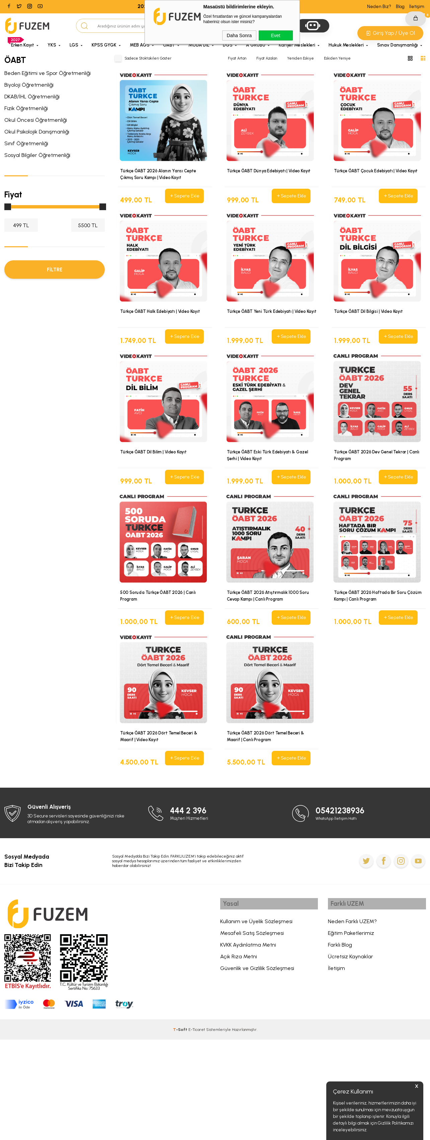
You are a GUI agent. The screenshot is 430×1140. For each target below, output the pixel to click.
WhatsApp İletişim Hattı (339, 918)
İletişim (416, 6)
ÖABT (169, 45)
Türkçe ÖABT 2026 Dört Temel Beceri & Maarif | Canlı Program (267, 817)
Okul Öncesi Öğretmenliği (35, 120)
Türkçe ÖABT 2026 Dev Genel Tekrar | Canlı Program (378, 496)
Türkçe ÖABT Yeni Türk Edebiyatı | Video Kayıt (268, 335)
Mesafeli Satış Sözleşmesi (252, 1035)
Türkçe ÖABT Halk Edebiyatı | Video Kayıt (162, 331)
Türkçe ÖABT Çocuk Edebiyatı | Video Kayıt (378, 171)
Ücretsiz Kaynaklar (350, 1058)
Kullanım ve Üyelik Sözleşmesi (256, 1023)
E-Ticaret (196, 1130)
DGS (228, 45)
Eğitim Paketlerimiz (351, 1035)
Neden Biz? (379, 6)
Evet (275, 35)
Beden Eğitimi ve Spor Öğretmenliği (47, 73)
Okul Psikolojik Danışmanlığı (36, 131)
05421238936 (342, 910)
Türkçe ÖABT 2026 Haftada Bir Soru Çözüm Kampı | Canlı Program (371, 656)
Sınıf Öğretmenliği (26, 143)
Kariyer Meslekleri (297, 45)
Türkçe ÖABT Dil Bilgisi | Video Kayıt (370, 331)
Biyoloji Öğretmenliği (29, 85)
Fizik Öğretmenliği (26, 108)
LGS (74, 45)
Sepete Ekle (184, 196)
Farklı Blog (340, 1047)
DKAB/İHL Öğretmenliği (32, 96)
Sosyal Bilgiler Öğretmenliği (37, 155)
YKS (52, 45)
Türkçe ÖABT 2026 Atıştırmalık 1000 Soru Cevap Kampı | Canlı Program (269, 656)
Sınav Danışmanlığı (397, 45)
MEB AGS (140, 45)
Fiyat (13, 194)
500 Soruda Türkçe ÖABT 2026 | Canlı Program (159, 656)
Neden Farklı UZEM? (352, 1023)
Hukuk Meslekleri (346, 45)
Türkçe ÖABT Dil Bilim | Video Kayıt (155, 492)
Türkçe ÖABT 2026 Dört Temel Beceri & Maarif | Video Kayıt (160, 817)
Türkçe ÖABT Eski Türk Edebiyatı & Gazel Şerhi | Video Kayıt (269, 496)
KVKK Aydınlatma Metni (248, 1047)
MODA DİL (198, 45)
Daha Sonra (239, 35)
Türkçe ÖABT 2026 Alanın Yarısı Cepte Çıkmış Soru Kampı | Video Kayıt (159, 174)
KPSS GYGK (104, 45)
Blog (400, 6)
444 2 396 (190, 910)
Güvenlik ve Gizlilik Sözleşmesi (257, 1070)
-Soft (180, 1130)
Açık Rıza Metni (238, 1058)
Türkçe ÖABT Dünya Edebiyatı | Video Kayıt (271, 171)
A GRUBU (255, 45)
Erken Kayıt (22, 45)
